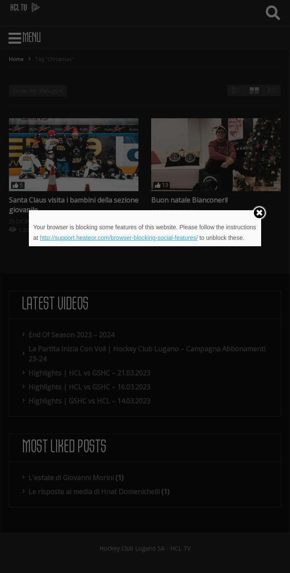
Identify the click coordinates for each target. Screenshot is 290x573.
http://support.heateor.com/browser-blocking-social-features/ (119, 237)
